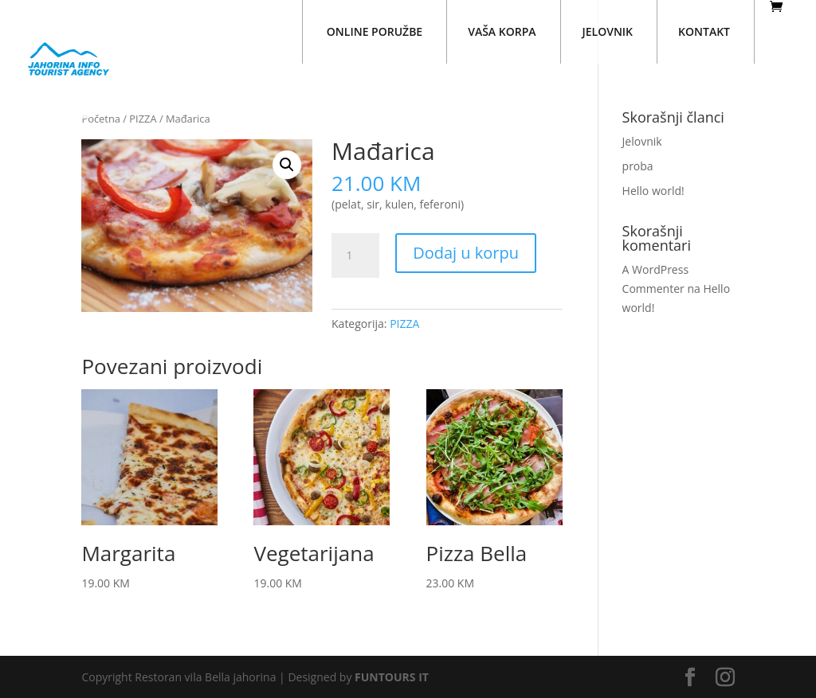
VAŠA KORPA (502, 31)
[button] (287, 164)
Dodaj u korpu (466, 252)
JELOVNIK (608, 31)
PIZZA (142, 118)
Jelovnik (642, 141)
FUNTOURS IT (392, 676)
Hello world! (653, 190)
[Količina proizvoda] (355, 255)
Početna (100, 118)
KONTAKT (704, 31)
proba (637, 166)
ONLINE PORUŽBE (374, 31)
